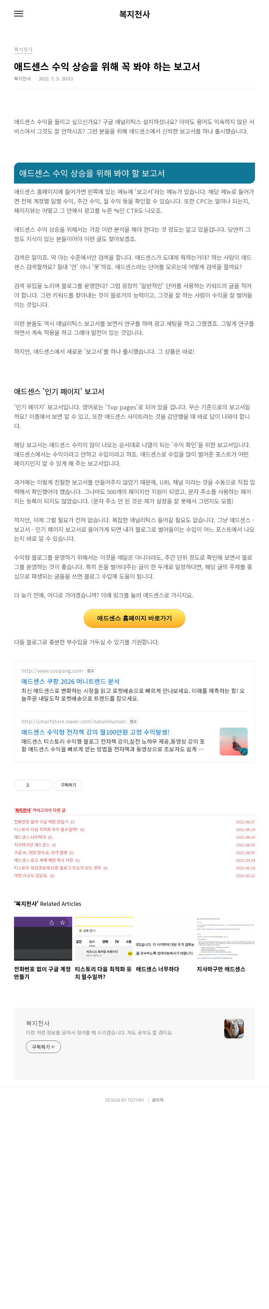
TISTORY (135, 1296)
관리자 (158, 1296)
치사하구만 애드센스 (32, 1040)
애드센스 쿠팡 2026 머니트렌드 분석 (70, 877)
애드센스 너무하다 (30, 1033)
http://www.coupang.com (52, 867)
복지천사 (134, 14)
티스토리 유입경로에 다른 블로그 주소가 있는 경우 (57, 1063)
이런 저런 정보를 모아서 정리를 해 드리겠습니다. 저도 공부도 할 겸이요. (99, 1228)
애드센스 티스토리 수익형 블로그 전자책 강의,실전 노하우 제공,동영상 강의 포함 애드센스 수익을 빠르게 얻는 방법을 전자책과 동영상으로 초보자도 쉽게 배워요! (113, 941)
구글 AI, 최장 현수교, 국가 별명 (40, 1048)
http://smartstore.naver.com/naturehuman (73, 917)
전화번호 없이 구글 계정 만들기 (41, 1017)
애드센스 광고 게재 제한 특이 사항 (43, 1056)
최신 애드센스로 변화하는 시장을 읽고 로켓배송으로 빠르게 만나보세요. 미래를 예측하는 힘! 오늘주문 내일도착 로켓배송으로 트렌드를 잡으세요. (133, 890)
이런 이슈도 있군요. (31, 1071)
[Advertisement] (134, 159)
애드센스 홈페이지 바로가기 (134, 716)
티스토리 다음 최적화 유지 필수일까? (46, 1025)
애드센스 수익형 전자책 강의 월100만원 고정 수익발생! (95, 927)
